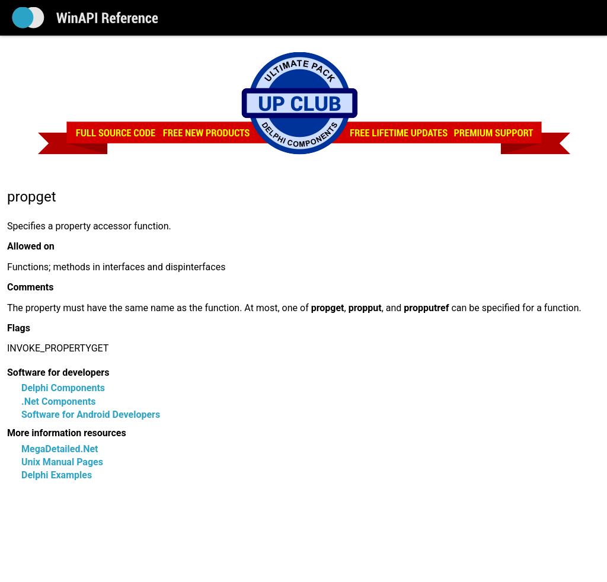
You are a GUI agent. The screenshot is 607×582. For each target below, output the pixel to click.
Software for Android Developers (90, 414)
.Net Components (58, 401)
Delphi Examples (56, 475)
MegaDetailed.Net (59, 449)
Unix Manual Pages (62, 462)
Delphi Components (63, 388)
